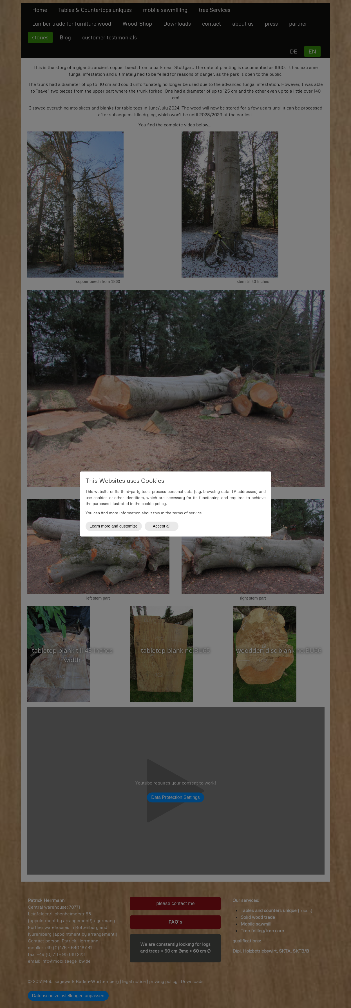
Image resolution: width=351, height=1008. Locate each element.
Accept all (161, 526)
